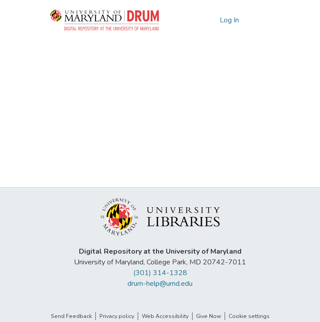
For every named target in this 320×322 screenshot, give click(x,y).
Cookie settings (249, 316)
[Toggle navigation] (261, 20)
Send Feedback (71, 316)
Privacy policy (116, 316)
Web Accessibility (165, 316)
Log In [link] (230, 20)
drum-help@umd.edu (160, 284)
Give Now (208, 316)
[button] (105, 20)
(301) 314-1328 (160, 273)
